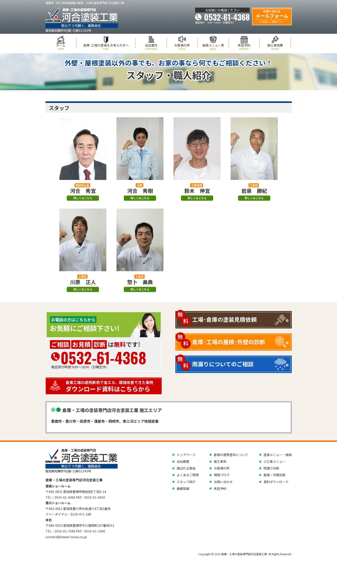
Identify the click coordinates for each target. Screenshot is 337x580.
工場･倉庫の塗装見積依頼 (224, 319)
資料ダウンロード (276, 482)
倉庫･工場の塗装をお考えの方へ (105, 47)
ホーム (61, 47)
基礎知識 (183, 488)
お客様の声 (182, 47)
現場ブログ (222, 475)
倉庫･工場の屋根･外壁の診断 (228, 342)
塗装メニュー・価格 (278, 454)
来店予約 (244, 47)
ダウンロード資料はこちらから (113, 386)
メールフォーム (271, 16)
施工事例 (220, 461)
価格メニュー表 (213, 47)
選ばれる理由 (186, 468)
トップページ (186, 454)
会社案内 (151, 47)
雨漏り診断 (271, 468)
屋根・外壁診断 (274, 475)
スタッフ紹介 (186, 482)
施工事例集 (275, 47)
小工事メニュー (274, 461)
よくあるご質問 (188, 475)
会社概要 (183, 461)
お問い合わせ (223, 482)
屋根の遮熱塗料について (231, 454)
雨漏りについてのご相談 (222, 364)
